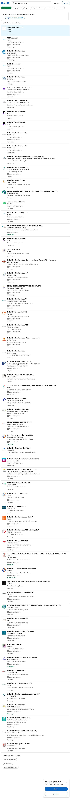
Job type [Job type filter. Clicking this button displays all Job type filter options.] (26, 8)
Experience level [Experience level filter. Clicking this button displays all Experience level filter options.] (38, 8)
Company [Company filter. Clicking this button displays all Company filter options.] (16, 8)
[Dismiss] (66, 781)
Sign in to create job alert (15, 18)
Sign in (66, 3)
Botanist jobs (8, 763)
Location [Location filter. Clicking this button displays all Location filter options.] (50, 8)
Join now (56, 3)
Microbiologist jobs (10, 759)
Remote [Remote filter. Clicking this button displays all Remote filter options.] (60, 8)
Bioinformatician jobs (10, 767)
